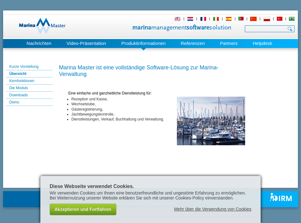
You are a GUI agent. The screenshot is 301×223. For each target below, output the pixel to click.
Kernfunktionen (21, 81)
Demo (14, 102)
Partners (229, 43)
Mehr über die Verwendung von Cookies (212, 209)
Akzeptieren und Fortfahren (83, 209)
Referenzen (193, 43)
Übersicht (17, 74)
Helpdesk (262, 43)
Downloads (18, 95)
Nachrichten (39, 43)
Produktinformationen (143, 43)
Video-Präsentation (86, 43)
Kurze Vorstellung (23, 66)
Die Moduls (18, 88)
